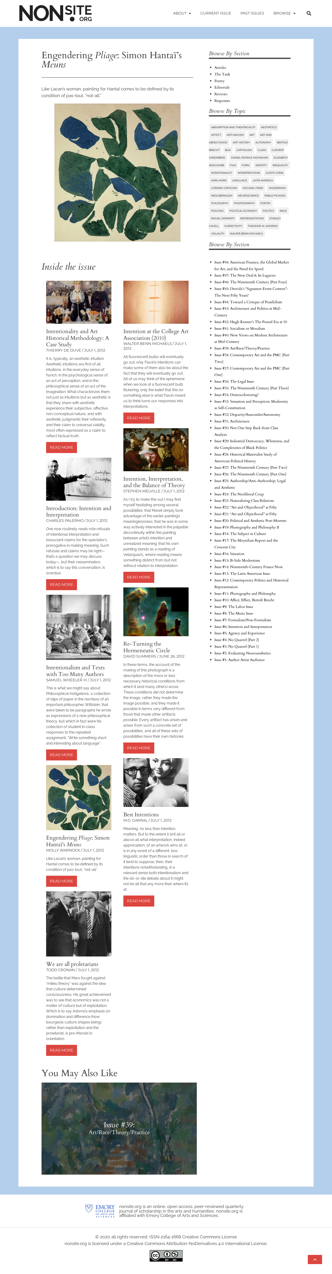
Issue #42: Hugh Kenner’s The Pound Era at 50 (250, 321)
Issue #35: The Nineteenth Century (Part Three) (251, 388)
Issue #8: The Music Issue (233, 613)
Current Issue (215, 13)
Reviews (220, 94)
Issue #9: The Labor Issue (233, 606)
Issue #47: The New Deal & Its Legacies (245, 275)
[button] (309, 13)
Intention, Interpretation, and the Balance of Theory (154, 482)
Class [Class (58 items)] (262, 150)
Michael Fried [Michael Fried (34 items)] (253, 188)
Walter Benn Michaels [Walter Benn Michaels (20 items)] (246, 233)
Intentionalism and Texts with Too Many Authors (75, 671)
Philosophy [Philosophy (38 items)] (219, 203)
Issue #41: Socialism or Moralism (239, 328)
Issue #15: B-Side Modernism (237, 560)
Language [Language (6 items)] (239, 180)
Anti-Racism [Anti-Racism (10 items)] (235, 134)
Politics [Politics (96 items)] (268, 210)
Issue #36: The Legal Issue (234, 381)
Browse (284, 13)
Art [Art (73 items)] (252, 134)
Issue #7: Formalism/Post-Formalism (242, 620)
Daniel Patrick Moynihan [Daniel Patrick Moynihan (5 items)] (249, 157)
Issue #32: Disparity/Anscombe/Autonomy (247, 414)
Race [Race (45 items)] (283, 210)
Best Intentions (141, 814)
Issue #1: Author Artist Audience (239, 659)
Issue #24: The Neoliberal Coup (239, 494)
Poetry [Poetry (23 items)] (265, 203)
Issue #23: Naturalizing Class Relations (244, 500)
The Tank (222, 74)
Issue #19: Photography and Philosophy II (246, 527)
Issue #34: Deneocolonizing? (236, 394)
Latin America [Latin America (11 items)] (263, 180)
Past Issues (252, 13)
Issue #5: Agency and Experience (239, 633)
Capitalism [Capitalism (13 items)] (244, 150)
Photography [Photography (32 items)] (244, 203)
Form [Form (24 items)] (246, 165)
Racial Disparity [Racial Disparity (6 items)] (223, 218)
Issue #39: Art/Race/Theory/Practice (242, 348)
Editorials (221, 87)
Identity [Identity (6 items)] (261, 165)
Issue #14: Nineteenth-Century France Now (248, 566)
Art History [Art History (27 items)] (241, 142)
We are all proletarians (72, 964)
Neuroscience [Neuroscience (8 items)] (248, 195)
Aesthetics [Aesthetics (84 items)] (269, 127)
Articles (220, 67)
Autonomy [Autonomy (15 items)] (263, 142)
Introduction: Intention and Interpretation (78, 512)
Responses (222, 100)
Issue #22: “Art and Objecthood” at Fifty (245, 507)
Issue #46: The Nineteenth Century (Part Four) (250, 282)
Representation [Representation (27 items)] (252, 218)
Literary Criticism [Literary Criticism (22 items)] (224, 188)
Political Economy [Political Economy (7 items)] (243, 210)
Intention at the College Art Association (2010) (156, 335)
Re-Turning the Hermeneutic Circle (146, 647)
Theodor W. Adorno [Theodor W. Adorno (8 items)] (263, 226)
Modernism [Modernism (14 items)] (277, 188)
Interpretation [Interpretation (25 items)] (249, 172)
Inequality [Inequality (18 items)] (280, 165)
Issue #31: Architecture (231, 421)
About (182, 13)
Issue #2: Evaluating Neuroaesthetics (242, 653)
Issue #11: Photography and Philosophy (245, 593)
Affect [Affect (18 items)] (216, 134)
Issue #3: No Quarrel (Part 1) (236, 646)
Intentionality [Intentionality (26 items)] (221, 172)
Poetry (219, 81)
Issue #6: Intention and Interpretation (243, 626)
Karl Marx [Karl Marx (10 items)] (219, 180)
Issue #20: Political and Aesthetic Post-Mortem (250, 520)
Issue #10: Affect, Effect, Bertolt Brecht (244, 600)
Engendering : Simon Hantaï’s (78, 841)
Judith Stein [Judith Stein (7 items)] (274, 172)
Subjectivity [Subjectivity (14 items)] (233, 226)
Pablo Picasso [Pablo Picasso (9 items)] (274, 195)
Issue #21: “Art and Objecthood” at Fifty (245, 514)
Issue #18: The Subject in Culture (240, 533)
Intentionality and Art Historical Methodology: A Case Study (77, 338)
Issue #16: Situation (229, 553)
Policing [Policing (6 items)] (217, 210)
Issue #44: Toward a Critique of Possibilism (248, 302)
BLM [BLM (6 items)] (228, 150)
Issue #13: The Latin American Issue (242, 573)
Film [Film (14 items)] (233, 165)
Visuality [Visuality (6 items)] (217, 233)
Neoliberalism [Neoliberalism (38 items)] (221, 195)
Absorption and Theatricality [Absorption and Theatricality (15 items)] (233, 127)
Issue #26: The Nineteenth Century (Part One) (250, 474)
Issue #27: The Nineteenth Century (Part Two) (250, 467)
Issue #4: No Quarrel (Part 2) (236, 639)
